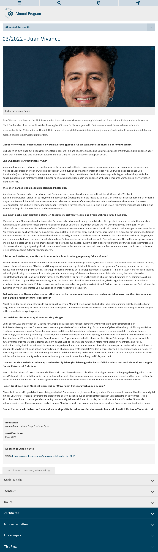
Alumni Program (28, 13)
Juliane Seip (40, 470)
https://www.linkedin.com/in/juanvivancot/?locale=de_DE (42, 455)
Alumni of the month (80, 27)
